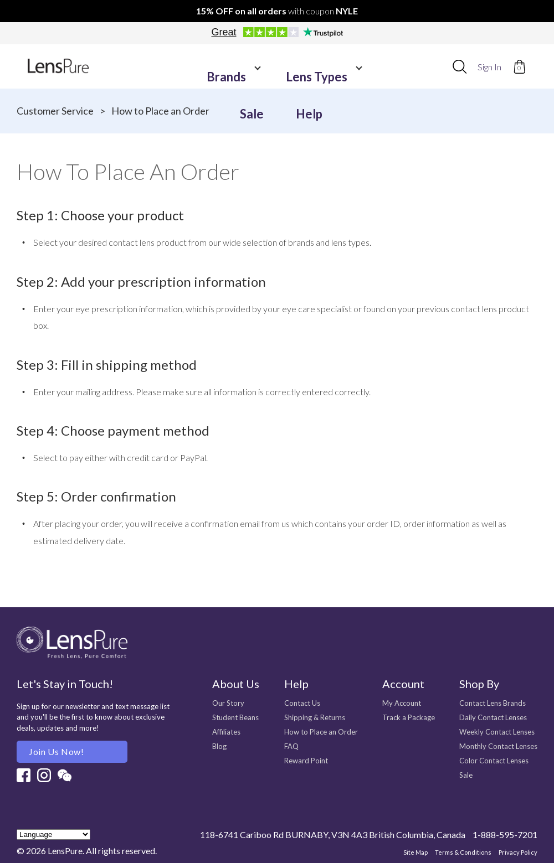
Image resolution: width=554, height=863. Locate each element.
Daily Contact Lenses (493, 717)
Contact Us (302, 703)
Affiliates (226, 731)
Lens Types (269, 66)
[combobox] (459, 66)
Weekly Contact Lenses (497, 731)
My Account (401, 703)
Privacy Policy (518, 852)
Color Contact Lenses (494, 760)
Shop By (479, 683)
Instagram (44, 775)
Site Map (415, 852)
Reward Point (306, 760)
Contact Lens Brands (492, 703)
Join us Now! (56, 751)
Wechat (64, 775)
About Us (235, 683)
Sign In (489, 66)
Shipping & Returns (314, 717)
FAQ (291, 746)
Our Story (228, 703)
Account (403, 683)
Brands (200, 66)
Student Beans (235, 717)
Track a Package (408, 717)
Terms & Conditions (463, 852)
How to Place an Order (321, 731)
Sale (329, 66)
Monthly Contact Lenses (498, 746)
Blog (219, 746)
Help (371, 66)
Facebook (23, 775)
